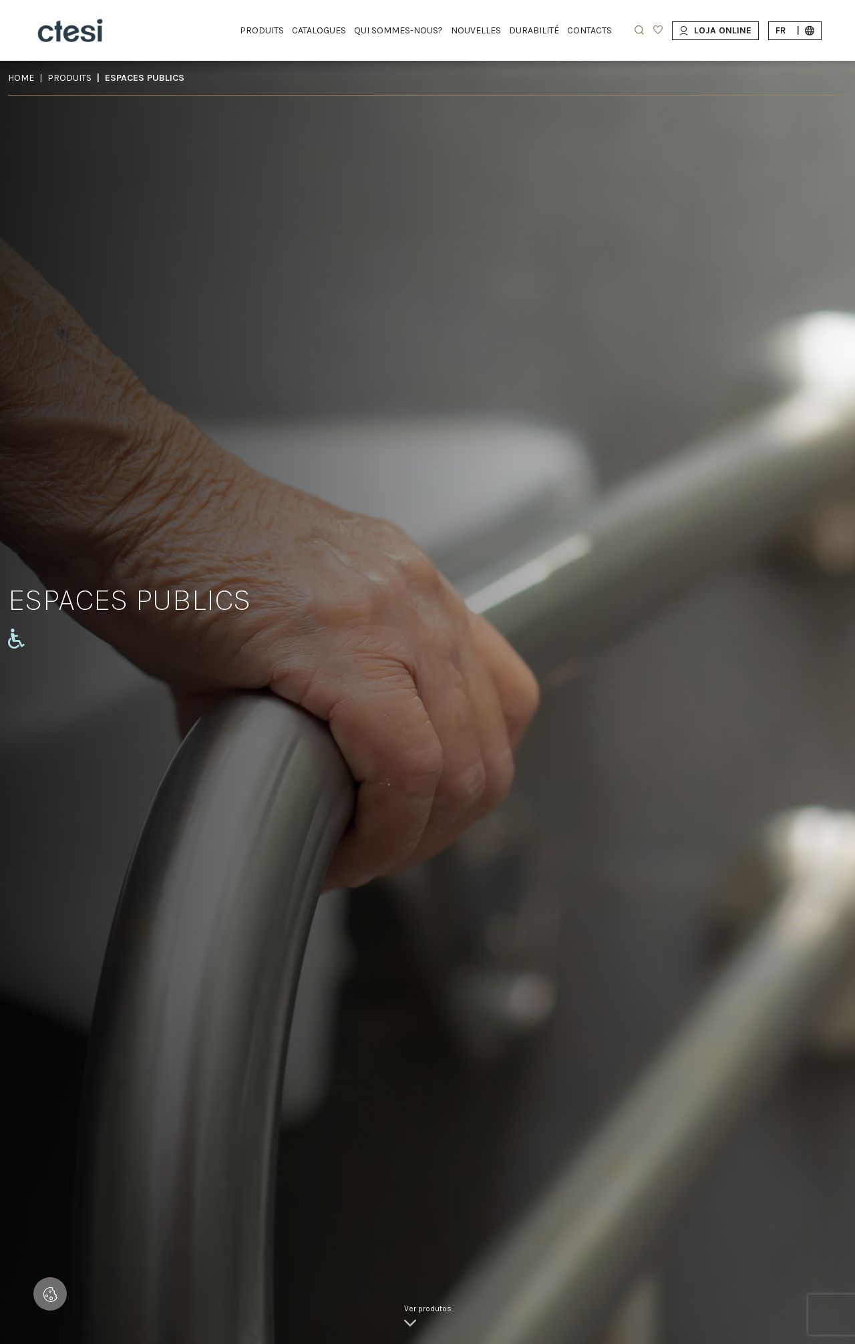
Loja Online (715, 30)
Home (21, 77)
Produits (69, 77)
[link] (427, 1317)
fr (795, 30)
